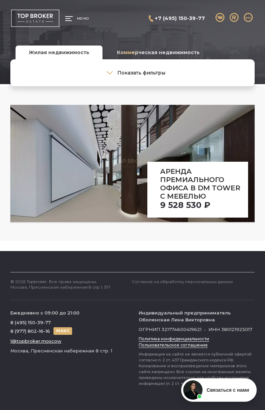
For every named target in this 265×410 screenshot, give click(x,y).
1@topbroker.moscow (35, 341)
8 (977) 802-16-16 (30, 331)
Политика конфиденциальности (174, 338)
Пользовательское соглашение (173, 345)
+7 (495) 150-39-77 (180, 18)
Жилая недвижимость (59, 52)
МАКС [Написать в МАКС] (62, 330)
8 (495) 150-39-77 (30, 322)
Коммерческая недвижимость (158, 52)
